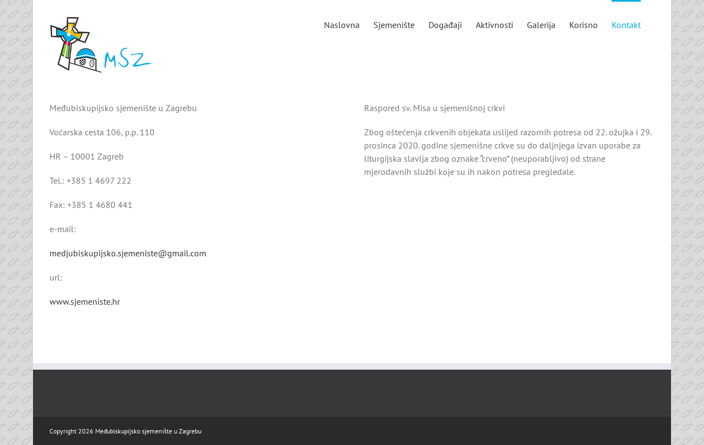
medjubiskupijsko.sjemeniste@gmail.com (128, 253)
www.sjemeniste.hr (85, 301)
